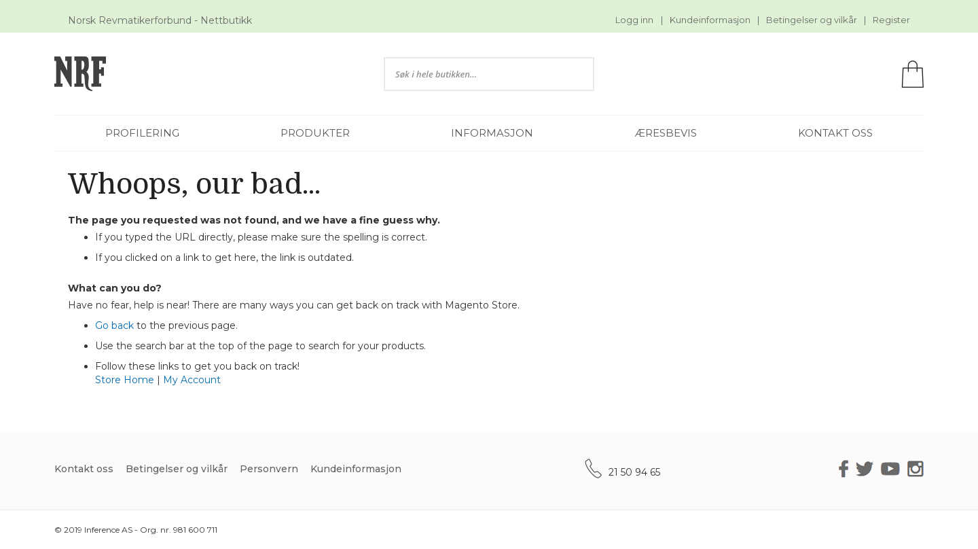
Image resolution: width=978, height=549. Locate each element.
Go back (114, 325)
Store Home (124, 380)
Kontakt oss (83, 469)
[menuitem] (142, 133)
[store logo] (199, 73)
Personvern (269, 469)
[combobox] (489, 74)
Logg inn (634, 19)
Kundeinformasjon (710, 19)
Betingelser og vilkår (811, 19)
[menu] (489, 133)
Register (891, 19)
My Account (192, 380)
